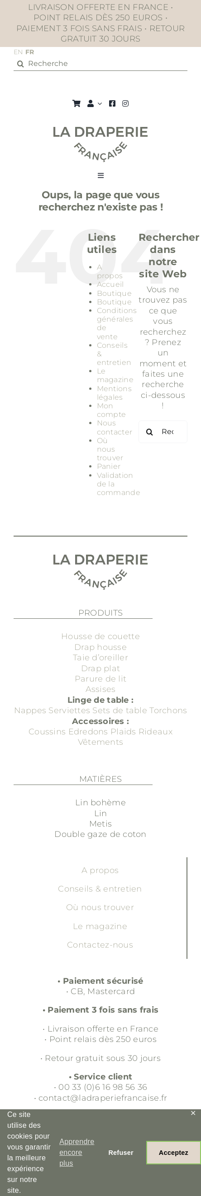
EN (18, 52)
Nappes (30, 710)
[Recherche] (100, 63)
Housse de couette (100, 636)
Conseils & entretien (100, 889)
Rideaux (155, 732)
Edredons (88, 732)
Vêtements (100, 742)
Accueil (110, 284)
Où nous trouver (110, 449)
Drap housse (100, 647)
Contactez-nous (100, 945)
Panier (109, 466)
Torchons (168, 710)
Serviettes (69, 710)
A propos (110, 271)
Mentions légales (114, 393)
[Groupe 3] (100, 131)
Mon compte (111, 410)
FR (29, 52)
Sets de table (119, 710)
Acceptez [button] (173, 1152)
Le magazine (115, 375)
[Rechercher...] (163, 431)
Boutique (114, 293)
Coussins (47, 732)
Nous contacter (114, 427)
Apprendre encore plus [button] (76, 1152)
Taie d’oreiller (100, 658)
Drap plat (100, 668)
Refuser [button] (120, 1152)
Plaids (123, 732)
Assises (101, 689)
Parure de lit (101, 679)
